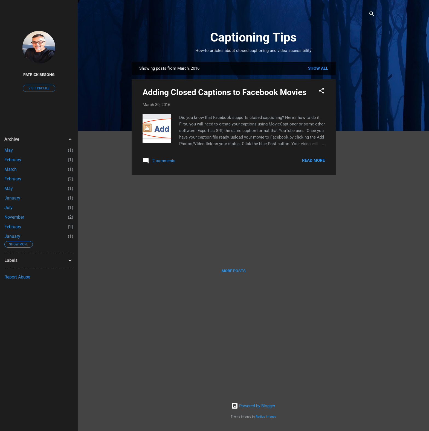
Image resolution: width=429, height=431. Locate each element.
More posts (234, 271)
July (8, 207)
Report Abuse (17, 277)
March (10, 169)
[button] (321, 91)
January (12, 198)
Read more (313, 160)
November (14, 217)
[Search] (372, 15)
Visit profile (39, 88)
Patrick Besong (39, 74)
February (12, 159)
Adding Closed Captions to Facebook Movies (224, 92)
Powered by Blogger (253, 405)
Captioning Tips (253, 37)
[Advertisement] (357, 144)
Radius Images (266, 416)
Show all (318, 68)
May (8, 150)
